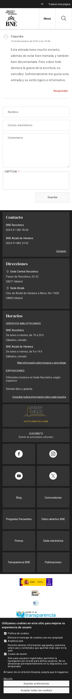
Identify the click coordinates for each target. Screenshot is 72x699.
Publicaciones (53, 562)
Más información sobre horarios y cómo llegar (41, 362)
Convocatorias (53, 497)
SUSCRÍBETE (36, 433)
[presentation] (30, 180)
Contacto (61, 251)
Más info (8, 678)
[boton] (42, 4)
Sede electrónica (53, 540)
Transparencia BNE (19, 562)
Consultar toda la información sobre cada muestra (39, 397)
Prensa (19, 540)
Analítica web (15, 641)
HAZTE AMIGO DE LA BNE (36, 421)
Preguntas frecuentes (19, 519)
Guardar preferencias (36, 683)
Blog (19, 497)
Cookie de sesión (17, 654)
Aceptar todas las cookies (36, 690)
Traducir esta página (59, 4)
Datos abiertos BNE (53, 519)
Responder (61, 91)
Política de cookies (18, 633)
